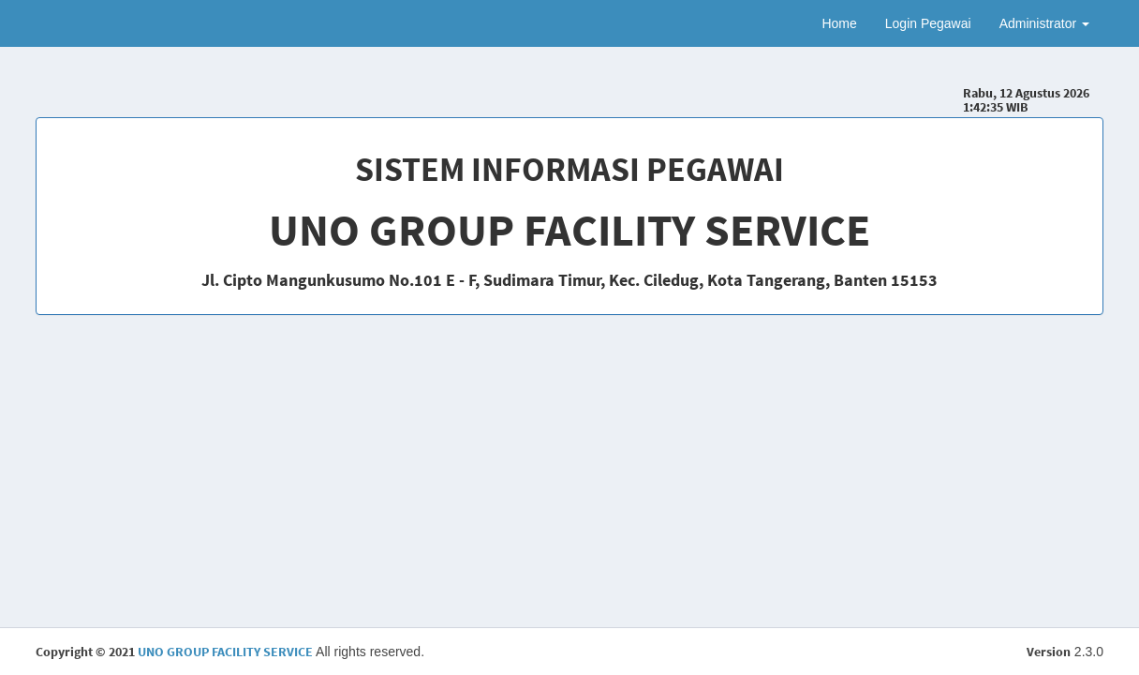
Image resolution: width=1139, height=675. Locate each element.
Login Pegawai (928, 23)
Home (838, 23)
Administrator (1044, 23)
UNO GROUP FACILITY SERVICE (225, 651)
